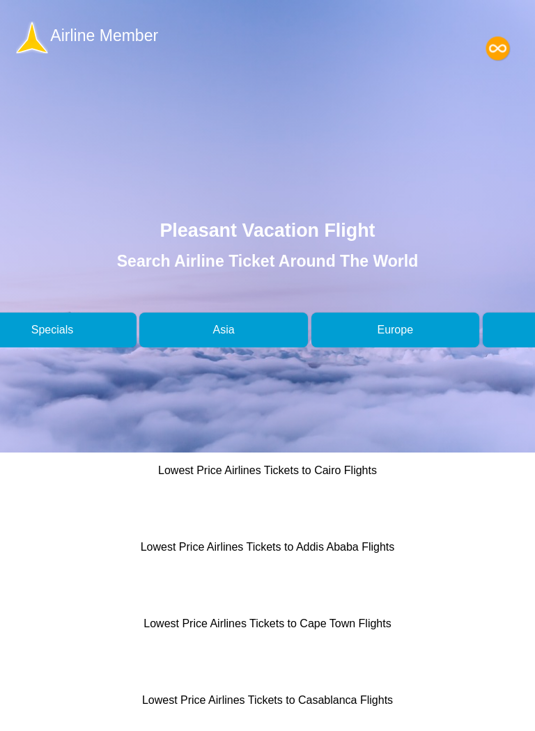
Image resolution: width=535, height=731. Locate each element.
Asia (224, 330)
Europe (395, 330)
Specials (52, 330)
